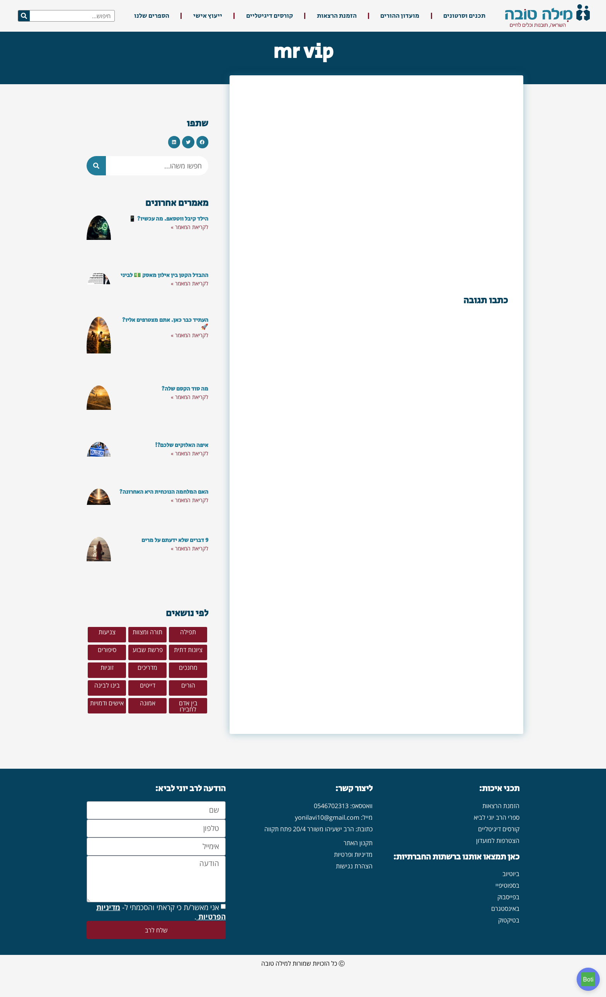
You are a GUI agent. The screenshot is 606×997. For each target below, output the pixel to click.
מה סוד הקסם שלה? (185, 389)
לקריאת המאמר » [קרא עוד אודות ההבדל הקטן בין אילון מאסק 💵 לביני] (189, 283)
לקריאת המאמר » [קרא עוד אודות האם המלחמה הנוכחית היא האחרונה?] (189, 500)
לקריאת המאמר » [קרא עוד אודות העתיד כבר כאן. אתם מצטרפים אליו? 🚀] (189, 335)
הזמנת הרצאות (337, 15)
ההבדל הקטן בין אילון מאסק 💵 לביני (164, 275)
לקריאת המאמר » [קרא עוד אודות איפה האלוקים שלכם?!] (189, 453)
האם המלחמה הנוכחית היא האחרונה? (163, 492)
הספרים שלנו (151, 15)
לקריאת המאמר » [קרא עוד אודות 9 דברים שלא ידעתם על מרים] (189, 548)
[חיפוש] (24, 15)
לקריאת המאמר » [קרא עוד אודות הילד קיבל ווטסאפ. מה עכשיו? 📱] (189, 227)
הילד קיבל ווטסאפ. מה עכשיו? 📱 (168, 219)
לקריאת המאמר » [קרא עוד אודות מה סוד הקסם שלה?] (189, 397)
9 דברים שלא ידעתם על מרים (174, 540)
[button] (202, 142)
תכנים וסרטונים (464, 15)
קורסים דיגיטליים (269, 15)
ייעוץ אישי (207, 15)
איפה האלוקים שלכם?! (181, 445)
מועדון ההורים (399, 15)
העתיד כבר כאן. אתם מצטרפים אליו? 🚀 (165, 323)
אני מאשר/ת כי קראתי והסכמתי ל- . (161, 931)
